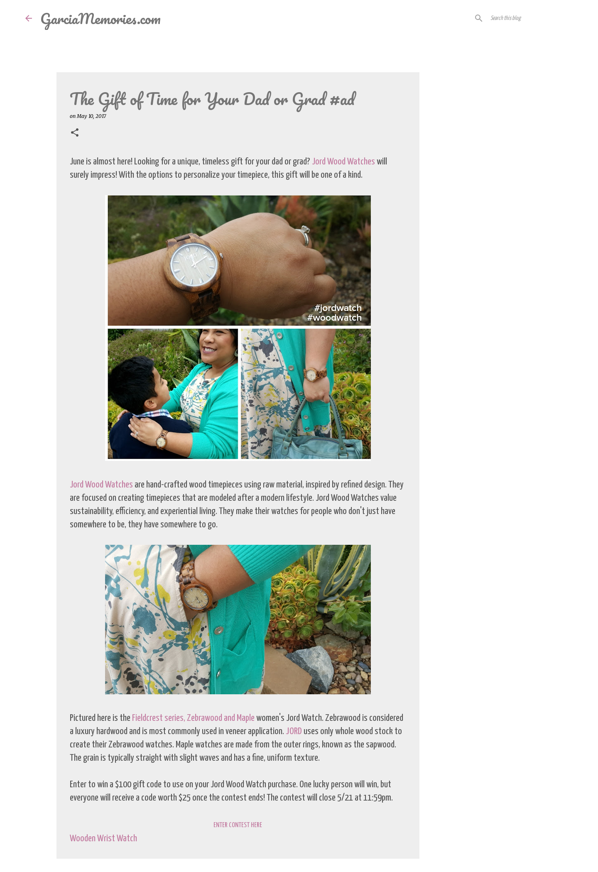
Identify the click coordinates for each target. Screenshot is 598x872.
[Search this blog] (530, 18)
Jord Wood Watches (343, 162)
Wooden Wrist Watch (103, 838)
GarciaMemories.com (100, 18)
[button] (75, 133)
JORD (294, 731)
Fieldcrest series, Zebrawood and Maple (193, 718)
